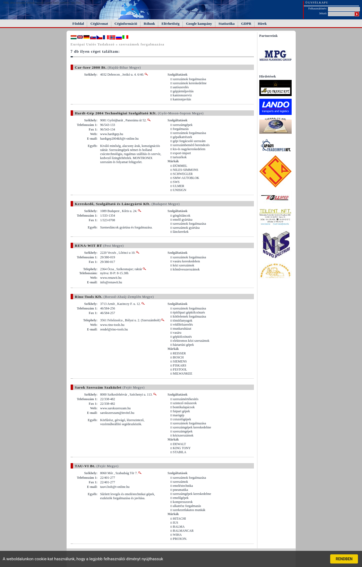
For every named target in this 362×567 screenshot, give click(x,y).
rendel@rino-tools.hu (114, 329)
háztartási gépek (183, 345)
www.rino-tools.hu (112, 325)
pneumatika (180, 490)
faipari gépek (181, 411)
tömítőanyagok (182, 320)
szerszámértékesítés (186, 399)
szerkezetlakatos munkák (189, 510)
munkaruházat (182, 328)
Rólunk (149, 24)
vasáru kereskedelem (186, 261)
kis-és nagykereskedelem (189, 149)
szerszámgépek (183, 125)
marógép (178, 415)
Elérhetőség (170, 24)
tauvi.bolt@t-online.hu (115, 487)
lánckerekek (181, 232)
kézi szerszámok (183, 265)
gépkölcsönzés (182, 337)
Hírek (262, 24)
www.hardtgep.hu (111, 134)
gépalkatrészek (182, 137)
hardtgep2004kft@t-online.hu (119, 138)
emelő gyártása (182, 219)
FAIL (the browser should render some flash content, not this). (43, 2)
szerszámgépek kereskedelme (192, 427)
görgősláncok (181, 215)
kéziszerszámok (183, 435)
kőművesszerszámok (186, 269)
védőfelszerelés (183, 324)
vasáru (177, 332)
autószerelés (181, 87)
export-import (182, 153)
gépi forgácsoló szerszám (189, 141)
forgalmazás (181, 129)
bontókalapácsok (184, 407)
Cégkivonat (99, 24)
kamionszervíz (182, 95)
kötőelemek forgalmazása (189, 316)
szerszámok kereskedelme (190, 83)
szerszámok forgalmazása (189, 79)
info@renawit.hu (111, 282)
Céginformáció (126, 24)
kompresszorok (183, 502)
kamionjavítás (182, 99)
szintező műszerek (185, 403)
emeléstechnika (183, 486)
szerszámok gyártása (186, 228)
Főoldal (78, 24)
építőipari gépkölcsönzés (189, 312)
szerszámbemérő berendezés (191, 145)
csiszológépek (182, 419)
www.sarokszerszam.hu (115, 408)
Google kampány (199, 24)
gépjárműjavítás (183, 91)
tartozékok (180, 157)
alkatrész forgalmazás (187, 506)
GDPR (246, 24)
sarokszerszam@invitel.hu (117, 413)
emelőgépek (181, 498)
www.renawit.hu (111, 278)
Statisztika (227, 24)
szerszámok (180, 482)
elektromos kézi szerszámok (191, 341)
